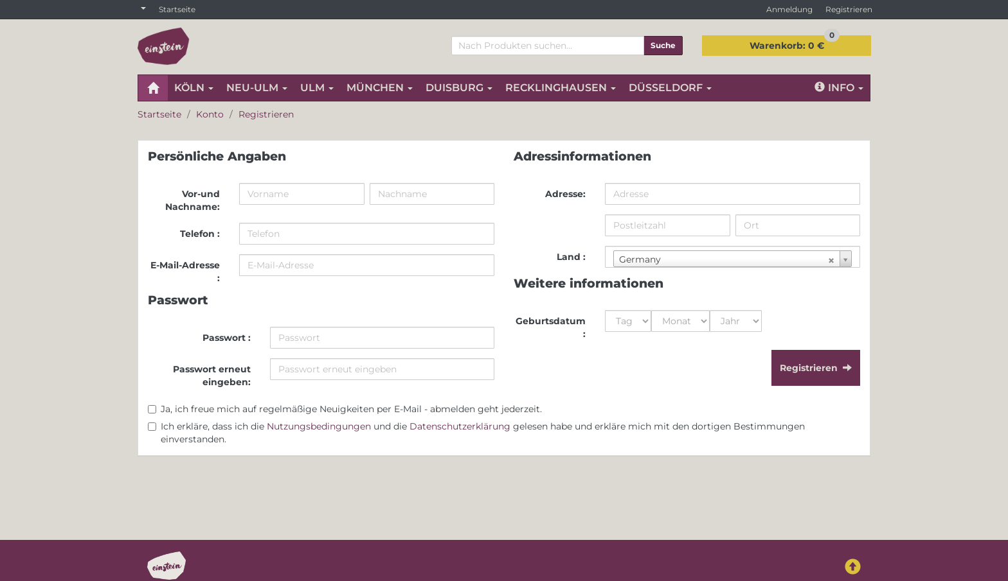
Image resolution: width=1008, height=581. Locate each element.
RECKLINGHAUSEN (560, 88)
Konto (210, 114)
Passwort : (227, 337)
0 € (795, 43)
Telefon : (200, 233)
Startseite (177, 9)
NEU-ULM (256, 88)
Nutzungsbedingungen (319, 426)
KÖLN (193, 88)
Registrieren (848, 9)
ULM (317, 88)
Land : (571, 257)
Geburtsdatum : (551, 327)
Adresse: (565, 194)
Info (839, 88)
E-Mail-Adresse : (185, 271)
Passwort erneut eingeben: (212, 375)
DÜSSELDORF (670, 88)
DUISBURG (459, 88)
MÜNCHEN (379, 88)
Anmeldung (789, 9)
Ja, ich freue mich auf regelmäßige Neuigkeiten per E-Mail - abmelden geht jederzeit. (351, 409)
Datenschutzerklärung (460, 426)
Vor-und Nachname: (192, 200)
